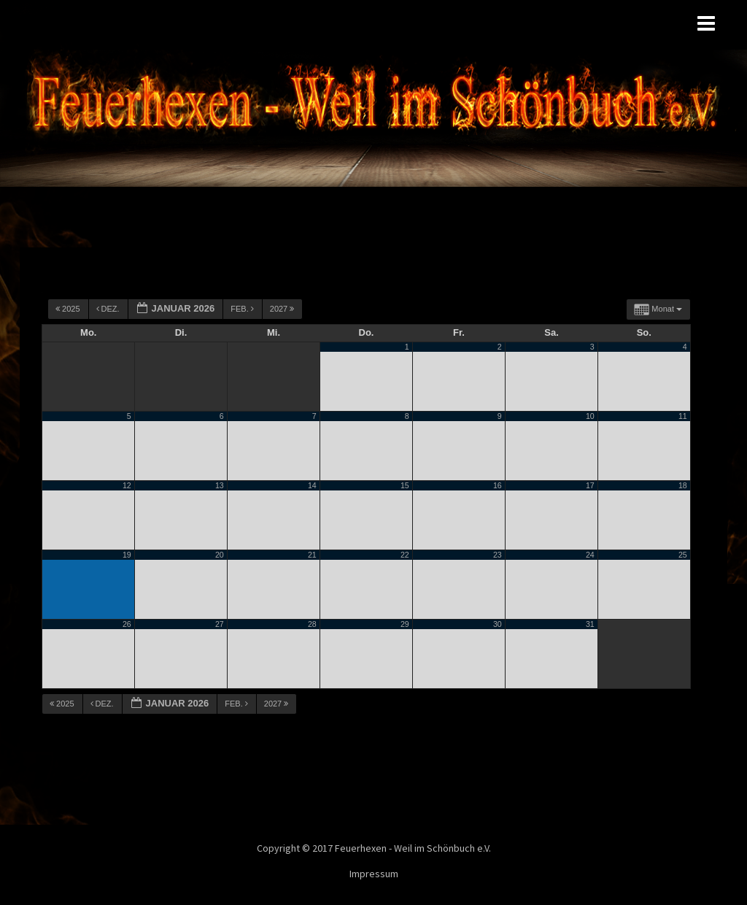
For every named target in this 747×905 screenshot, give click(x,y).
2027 (283, 308)
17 (590, 485)
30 (497, 624)
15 (404, 485)
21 (312, 554)
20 (219, 554)
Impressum (373, 873)
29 (404, 624)
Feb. (243, 308)
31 (590, 624)
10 (590, 416)
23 (497, 554)
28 (312, 624)
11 (682, 416)
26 (127, 624)
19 (127, 554)
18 (682, 485)
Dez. (109, 308)
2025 (68, 308)
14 (312, 485)
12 (127, 485)
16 (497, 485)
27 (219, 624)
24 (590, 554)
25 (682, 554)
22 (404, 554)
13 (219, 485)
